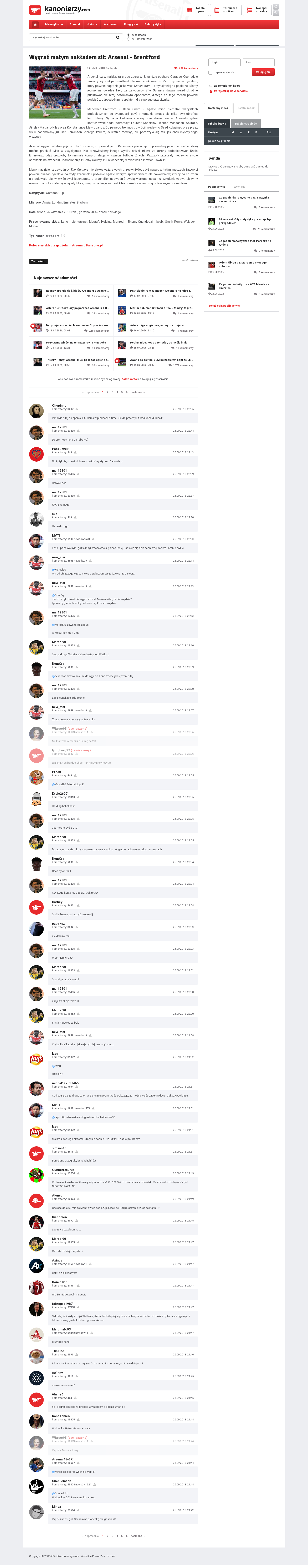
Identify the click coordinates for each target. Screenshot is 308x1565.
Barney (57, 902)
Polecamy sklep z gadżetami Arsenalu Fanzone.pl (66, 245)
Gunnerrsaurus (63, 1170)
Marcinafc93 (61, 1329)
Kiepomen (59, 1217)
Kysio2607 (59, 794)
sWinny (57, 1373)
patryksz (58, 924)
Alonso (57, 1195)
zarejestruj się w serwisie (231, 90)
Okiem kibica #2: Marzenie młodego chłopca (243, 264)
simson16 (59, 1148)
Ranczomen (61, 1416)
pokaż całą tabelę (219, 140)
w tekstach (136, 34)
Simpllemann (61, 1481)
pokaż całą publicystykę (224, 305)
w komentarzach (139, 38)
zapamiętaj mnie (221, 73)
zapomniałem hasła (227, 85)
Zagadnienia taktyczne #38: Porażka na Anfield (245, 242)
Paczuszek (60, 449)
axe (54, 514)
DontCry (58, 664)
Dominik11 (60, 1282)
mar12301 (59, 427)
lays (55, 1053)
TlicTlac (58, 1351)
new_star (58, 557)
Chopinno (59, 405)
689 (186, 68)
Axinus (57, 1260)
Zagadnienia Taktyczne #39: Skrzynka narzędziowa (244, 199)
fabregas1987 (62, 1304)
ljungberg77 (61, 750)
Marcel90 (59, 642)
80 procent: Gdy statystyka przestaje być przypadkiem (245, 221)
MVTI (56, 535)
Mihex (56, 1507)
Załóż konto (129, 379)
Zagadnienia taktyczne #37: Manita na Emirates (244, 286)
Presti (56, 772)
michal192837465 (65, 1083)
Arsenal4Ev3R (62, 1459)
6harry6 (58, 1394)
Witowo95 (59, 729)
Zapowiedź (38, 261)
